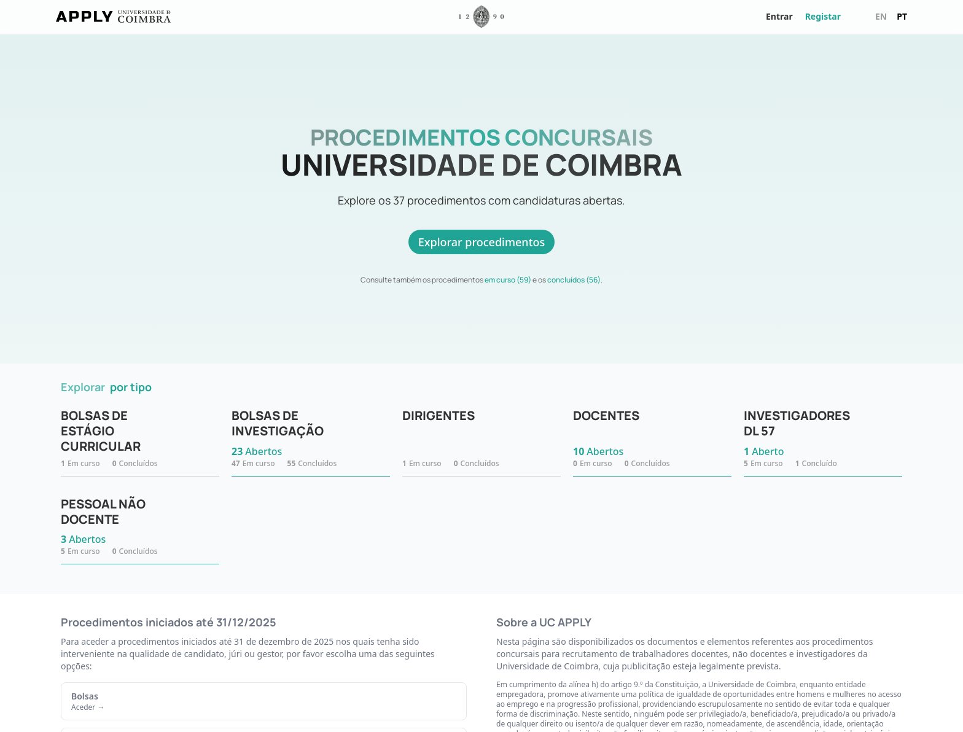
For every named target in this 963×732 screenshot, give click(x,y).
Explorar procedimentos (481, 242)
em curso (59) (508, 279)
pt (902, 16)
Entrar (779, 16)
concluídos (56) (574, 279)
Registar (823, 16)
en (881, 16)
